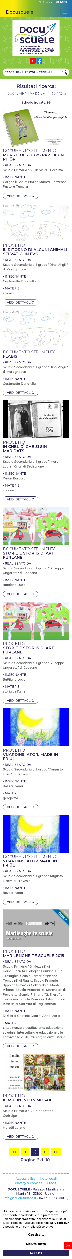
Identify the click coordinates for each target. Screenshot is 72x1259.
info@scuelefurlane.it (20, 1198)
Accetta (36, 1253)
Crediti (52, 1183)
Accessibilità (25, 1178)
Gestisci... (36, 1234)
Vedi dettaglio (20, 196)
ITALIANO (61, 2)
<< (14, 1152)
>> (55, 1152)
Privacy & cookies (28, 1183)
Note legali (48, 1178)
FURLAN (44, 2)
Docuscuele (19, 12)
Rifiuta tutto (36, 1244)
